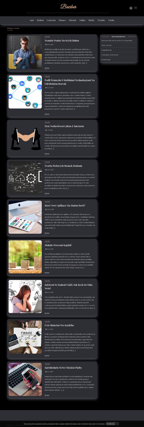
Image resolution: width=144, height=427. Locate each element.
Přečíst (47, 68)
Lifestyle (72, 20)
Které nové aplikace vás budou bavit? (65, 205)
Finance (62, 20)
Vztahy (111, 20)
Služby (91, 20)
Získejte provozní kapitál (58, 244)
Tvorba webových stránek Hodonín (63, 165)
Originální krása (106, 50)
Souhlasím (110, 424)
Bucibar (68, 7)
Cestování (51, 20)
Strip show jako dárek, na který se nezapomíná (116, 41)
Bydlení (40, 20)
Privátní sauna (106, 60)
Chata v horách (106, 45)
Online (82, 20)
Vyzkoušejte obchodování (109, 55)
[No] (116, 423)
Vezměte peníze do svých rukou (62, 40)
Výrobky (101, 20)
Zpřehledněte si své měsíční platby (63, 366)
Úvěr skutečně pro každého (59, 324)
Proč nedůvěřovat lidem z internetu (64, 125)
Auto (32, 20)
